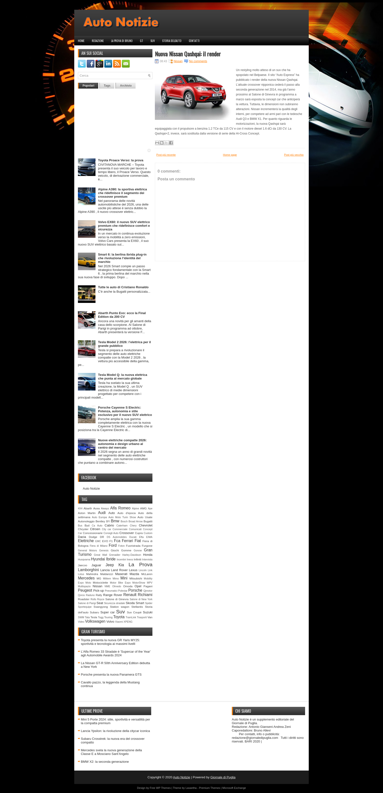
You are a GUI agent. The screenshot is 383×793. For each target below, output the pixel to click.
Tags (107, 85)
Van (150, 617)
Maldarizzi (106, 574)
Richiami (145, 595)
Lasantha (191, 787)
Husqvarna (84, 559)
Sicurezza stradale (114, 603)
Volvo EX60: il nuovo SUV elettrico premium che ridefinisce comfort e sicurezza (124, 225)
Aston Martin (87, 513)
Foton (121, 546)
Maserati (121, 574)
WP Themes (163, 787)
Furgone (147, 545)
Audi (102, 513)
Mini (124, 578)
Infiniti (137, 559)
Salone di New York (141, 599)
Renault (130, 595)
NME (107, 586)
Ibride (111, 559)
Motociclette (100, 582)
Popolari (88, 85)
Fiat (138, 541)
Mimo (116, 578)
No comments (198, 61)
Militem (107, 578)
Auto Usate (145, 517)
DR (102, 536)
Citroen (95, 529)
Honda (147, 554)
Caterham (122, 525)
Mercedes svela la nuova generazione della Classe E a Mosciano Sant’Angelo (111, 752)
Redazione (98, 41)
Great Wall (100, 555)
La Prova (140, 564)
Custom (148, 533)
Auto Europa (99, 517)
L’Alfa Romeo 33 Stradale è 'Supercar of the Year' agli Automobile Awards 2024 (115, 653)
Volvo (110, 621)
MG (99, 578)
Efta (141, 537)
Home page (230, 154)
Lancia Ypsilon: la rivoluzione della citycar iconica (115, 731)
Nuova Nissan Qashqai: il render (188, 54)
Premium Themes (209, 787)
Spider (148, 603)
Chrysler (83, 529)
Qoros (81, 595)
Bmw (115, 521)
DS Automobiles (117, 537)
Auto (111, 513)
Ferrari (127, 541)
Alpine (135, 508)
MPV (150, 582)
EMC (98, 541)
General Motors (87, 550)
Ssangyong (101, 606)
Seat (99, 603)
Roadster (83, 599)
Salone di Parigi (87, 603)
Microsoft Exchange (234, 787)
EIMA (149, 537)
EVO (105, 541)
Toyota (119, 617)
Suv (152, 41)
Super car (107, 612)
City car (106, 529)
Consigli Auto (111, 533)
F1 (111, 541)
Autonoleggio (86, 521)
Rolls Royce (98, 599)
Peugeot (85, 590)
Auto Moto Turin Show (122, 517)
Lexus (133, 570)
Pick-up (98, 590)
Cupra (139, 533)
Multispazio (84, 586)
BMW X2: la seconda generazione (105, 761)
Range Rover (112, 595)
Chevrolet (145, 525)
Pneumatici (111, 590)
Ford (113, 545)
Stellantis (137, 606)
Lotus (81, 574)
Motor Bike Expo (120, 582)
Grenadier (114, 555)
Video (81, 621)
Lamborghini (88, 570)
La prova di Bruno (122, 41)
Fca (117, 541)
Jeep (110, 565)
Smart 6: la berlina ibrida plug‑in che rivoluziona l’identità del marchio (122, 258)
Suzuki (147, 612)
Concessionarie (93, 533)
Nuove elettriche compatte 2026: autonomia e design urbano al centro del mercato (122, 443)
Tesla (93, 617)
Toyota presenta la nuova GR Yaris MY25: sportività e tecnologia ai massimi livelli (110, 642)
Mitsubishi (135, 578)
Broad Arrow (135, 521)
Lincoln (143, 570)
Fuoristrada (133, 545)
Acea (96, 508)
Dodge (93, 536)
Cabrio (109, 525)
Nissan (97, 586)
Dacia (82, 537)
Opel (138, 586)
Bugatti (148, 521)
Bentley (100, 521)
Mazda (134, 574)
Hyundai (98, 559)
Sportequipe (85, 607)
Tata (87, 617)
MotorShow (138, 582)
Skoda (130, 603)
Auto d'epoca (126, 513)
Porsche (135, 590)
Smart (140, 603)
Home (81, 41)
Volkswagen (95, 621)
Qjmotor (147, 590)
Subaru (94, 612)
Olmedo (116, 586)
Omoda (127, 586)
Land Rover (119, 570)
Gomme (126, 550)
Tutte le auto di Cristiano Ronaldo (123, 287)
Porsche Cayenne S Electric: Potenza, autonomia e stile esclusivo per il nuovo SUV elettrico (125, 411)
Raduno (90, 595)
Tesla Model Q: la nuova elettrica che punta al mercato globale (122, 376)
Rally (99, 595)
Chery (133, 525)
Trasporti (142, 617)
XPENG (128, 621)
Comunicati (135, 529)
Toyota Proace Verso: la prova (120, 160)
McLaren (146, 574)
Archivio (126, 85)
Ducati (132, 537)
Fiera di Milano (98, 546)
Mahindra (92, 574)
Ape (150, 508)
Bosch (124, 521)
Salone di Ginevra (116, 599)
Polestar (123, 590)
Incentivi (121, 559)
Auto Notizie (91, 488)
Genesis (103, 550)
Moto (88, 582)
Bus (80, 525)
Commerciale (120, 529)
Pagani (148, 586)
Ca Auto (97, 525)
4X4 (80, 508)
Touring (108, 617)
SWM (81, 617)
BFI (108, 521)
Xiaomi (119, 621)
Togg (101, 617)
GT (141, 41)
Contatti (194, 41)
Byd (87, 525)
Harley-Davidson (131, 555)
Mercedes (86, 578)
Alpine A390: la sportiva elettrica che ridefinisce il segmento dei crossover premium (122, 192)
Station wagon (119, 606)
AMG (143, 508)
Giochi (115, 550)
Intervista (147, 559)
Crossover (126, 533)
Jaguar (96, 565)
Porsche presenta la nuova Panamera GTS (111, 674)
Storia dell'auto (171, 41)
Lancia (105, 570)
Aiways (105, 508)
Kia (121, 565)
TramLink (131, 617)
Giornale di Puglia (222, 777)
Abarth (88, 508)
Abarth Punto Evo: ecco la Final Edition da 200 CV (122, 315)
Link (150, 570)
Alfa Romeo (120, 508)
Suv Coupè (134, 612)
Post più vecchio (294, 154)
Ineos (130, 559)
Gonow (138, 550)
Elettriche (86, 541)
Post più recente (166, 154)
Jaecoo (82, 565)
